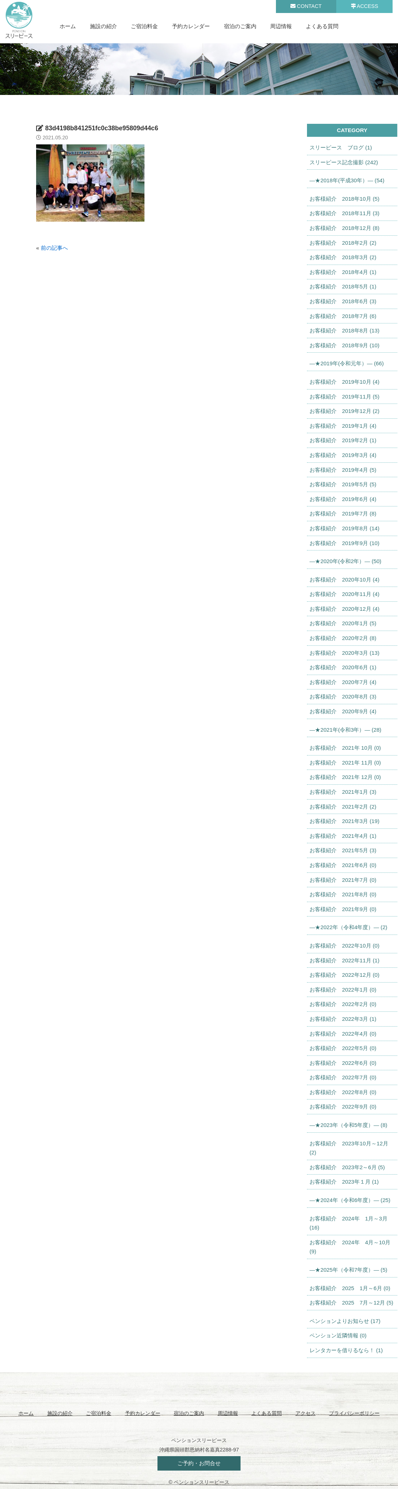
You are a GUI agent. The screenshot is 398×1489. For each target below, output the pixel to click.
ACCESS (364, 6)
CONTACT (305, 6)
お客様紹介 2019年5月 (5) (343, 484)
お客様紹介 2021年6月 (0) (343, 865)
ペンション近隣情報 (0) (338, 1335)
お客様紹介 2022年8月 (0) (343, 1092)
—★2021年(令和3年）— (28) (345, 730)
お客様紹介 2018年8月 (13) (344, 330)
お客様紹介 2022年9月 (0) (343, 1106)
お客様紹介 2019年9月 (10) (344, 543)
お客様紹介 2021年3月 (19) (344, 821)
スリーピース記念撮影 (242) (344, 162)
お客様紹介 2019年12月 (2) (344, 411)
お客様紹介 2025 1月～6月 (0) (350, 1288)
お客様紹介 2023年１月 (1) (344, 1182)
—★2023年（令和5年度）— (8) (348, 1125)
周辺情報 (281, 26)
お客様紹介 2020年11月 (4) (344, 594)
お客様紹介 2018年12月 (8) (344, 228)
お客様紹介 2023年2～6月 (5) (347, 1167)
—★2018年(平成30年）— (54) (347, 180)
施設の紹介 (103, 26)
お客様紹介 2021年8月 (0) (343, 894)
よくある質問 (322, 26)
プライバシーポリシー (354, 1413)
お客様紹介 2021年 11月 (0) (345, 762)
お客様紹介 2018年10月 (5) (344, 199)
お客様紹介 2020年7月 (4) (343, 682)
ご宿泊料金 (144, 26)
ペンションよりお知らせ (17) (345, 1321)
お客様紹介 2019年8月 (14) (344, 528)
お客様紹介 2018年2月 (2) (343, 243)
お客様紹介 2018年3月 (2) (343, 257)
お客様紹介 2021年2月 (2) (343, 807)
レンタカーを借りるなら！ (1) (346, 1350)
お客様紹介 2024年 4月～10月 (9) (350, 1247)
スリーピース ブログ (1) (341, 147)
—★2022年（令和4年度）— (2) (348, 927)
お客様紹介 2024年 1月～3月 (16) (349, 1223)
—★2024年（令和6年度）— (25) (350, 1200)
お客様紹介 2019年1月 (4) (343, 426)
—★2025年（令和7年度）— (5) (348, 1270)
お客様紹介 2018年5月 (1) (343, 286)
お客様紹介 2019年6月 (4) (343, 499)
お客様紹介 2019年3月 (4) (343, 455)
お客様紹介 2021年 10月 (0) (345, 748)
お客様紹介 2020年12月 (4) (344, 609)
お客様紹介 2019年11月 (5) (344, 396)
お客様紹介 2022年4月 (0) (343, 1034)
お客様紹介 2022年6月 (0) (343, 1063)
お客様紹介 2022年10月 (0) (344, 945)
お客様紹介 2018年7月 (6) (343, 316)
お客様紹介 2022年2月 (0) (343, 1004)
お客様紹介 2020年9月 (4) (343, 711)
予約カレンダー (191, 26)
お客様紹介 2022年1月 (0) (343, 990)
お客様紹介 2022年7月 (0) (343, 1077)
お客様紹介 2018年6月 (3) (343, 301)
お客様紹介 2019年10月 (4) (344, 382)
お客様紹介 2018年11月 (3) (344, 213)
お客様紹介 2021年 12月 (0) (345, 777)
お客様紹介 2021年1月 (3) (343, 792)
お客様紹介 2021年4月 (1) (343, 836)
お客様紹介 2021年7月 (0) (343, 880)
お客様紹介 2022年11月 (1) (344, 960)
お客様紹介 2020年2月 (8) (343, 638)
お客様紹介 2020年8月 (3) (343, 696)
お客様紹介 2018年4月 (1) (343, 272)
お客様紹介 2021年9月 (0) (343, 909)
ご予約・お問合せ (199, 1463)
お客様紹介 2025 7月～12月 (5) (351, 1302)
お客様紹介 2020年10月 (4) (344, 579)
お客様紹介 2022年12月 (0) (344, 975)
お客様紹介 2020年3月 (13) (344, 653)
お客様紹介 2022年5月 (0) (343, 1048)
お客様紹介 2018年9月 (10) (344, 345)
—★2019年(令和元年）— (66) (347, 363)
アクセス (305, 1413)
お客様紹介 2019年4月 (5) (343, 470)
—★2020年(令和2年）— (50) (345, 561)
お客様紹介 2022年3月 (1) (343, 1019)
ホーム (68, 26)
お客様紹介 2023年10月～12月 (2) (349, 1148)
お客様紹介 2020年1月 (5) (343, 623)
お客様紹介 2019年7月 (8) (343, 513)
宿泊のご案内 (240, 26)
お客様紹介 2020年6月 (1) (343, 667)
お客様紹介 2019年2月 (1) (343, 440)
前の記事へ (54, 248)
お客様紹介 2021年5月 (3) (343, 850)
